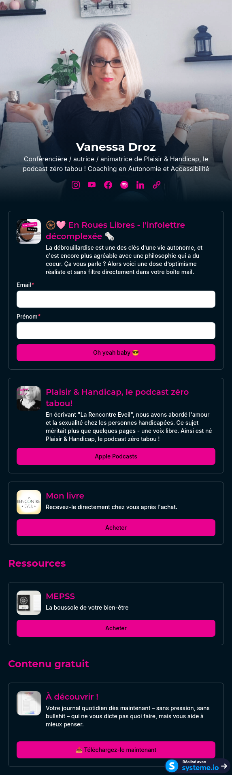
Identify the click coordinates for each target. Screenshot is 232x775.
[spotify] (124, 185)
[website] (157, 185)
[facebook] (108, 185)
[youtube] (92, 185)
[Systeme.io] (197, 765)
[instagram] (76, 185)
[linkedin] (140, 185)
